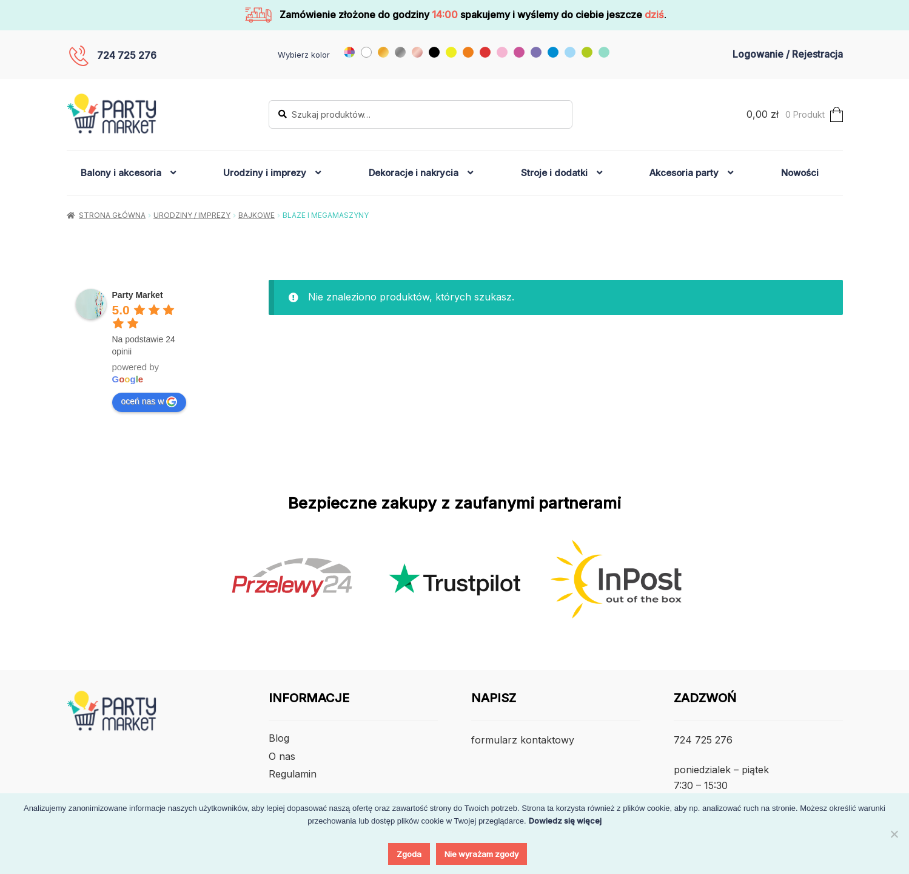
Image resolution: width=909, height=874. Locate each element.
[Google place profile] (137, 295)
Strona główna (112, 215)
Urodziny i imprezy (264, 172)
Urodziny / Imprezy (191, 215)
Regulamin (293, 774)
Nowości (800, 172)
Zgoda (409, 854)
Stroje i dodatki (554, 172)
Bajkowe (256, 215)
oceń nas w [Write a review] (149, 401)
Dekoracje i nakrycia (413, 172)
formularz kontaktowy (522, 740)
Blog (279, 738)
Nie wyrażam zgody (481, 854)
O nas (282, 756)
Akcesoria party (684, 172)
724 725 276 (126, 55)
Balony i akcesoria (121, 172)
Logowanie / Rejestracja (788, 54)
